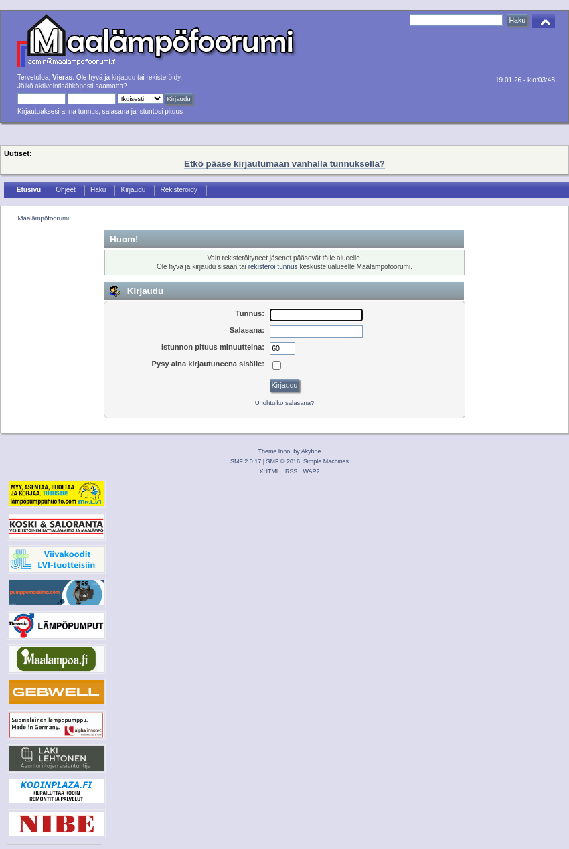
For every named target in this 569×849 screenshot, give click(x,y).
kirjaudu (123, 77)
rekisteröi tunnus (273, 267)
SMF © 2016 (283, 461)
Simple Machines (326, 461)
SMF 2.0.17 (245, 461)
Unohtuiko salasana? (285, 402)
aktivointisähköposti (64, 86)
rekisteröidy (164, 77)
